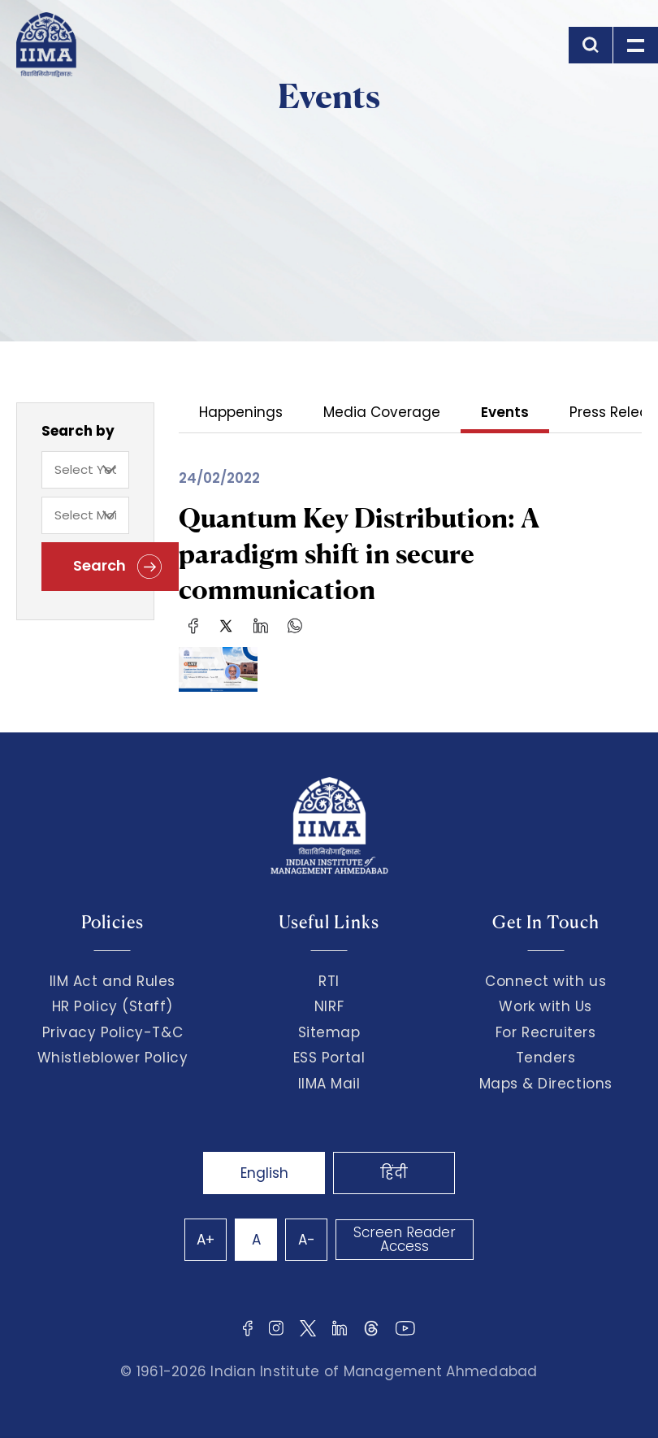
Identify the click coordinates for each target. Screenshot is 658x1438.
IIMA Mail (329, 1083)
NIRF (329, 1006)
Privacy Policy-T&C (113, 1032)
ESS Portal (329, 1057)
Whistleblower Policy (112, 1057)
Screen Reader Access (404, 1239)
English (264, 1173)
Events (505, 413)
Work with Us (545, 1006)
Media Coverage (381, 413)
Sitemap (329, 1032)
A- (306, 1239)
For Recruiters (545, 1032)
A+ (205, 1239)
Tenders (546, 1057)
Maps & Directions (546, 1083)
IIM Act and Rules (112, 981)
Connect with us (545, 981)
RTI (329, 981)
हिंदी (394, 1173)
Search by (78, 431)
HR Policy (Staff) (112, 1006)
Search (117, 566)
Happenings (241, 413)
